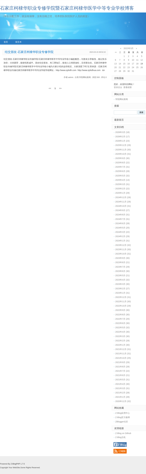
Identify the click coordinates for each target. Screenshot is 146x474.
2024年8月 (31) (122, 214)
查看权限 (127, 87)
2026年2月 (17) (122, 136)
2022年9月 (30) (122, 310)
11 (137, 60)
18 (137, 63)
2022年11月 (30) (123, 301)
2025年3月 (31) (122, 184)
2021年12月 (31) (123, 349)
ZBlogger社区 (121, 421)
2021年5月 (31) (122, 379)
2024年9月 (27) (122, 210)
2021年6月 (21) (122, 375)
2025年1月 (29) (122, 193)
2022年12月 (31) (123, 297)
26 (141, 67)
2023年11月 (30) (123, 249)
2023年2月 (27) (122, 288)
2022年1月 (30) (122, 345)
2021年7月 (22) (122, 371)
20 (115, 67)
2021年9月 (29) (122, 362)
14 (120, 63)
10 (133, 60)
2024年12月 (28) (123, 197)
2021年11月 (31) (123, 353)
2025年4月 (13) (122, 180)
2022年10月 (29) (123, 306)
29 (124, 71)
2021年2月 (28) (122, 392)
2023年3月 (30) (122, 284)
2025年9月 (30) (122, 158)
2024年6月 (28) (122, 223)
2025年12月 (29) (123, 145)
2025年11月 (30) (123, 149)
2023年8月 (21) (122, 262)
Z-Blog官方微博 (122, 417)
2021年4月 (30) (122, 384)
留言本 (18, 42)
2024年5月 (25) (122, 228)
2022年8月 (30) (122, 314)
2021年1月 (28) (122, 397)
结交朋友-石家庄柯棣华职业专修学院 (29, 52)
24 (133, 67)
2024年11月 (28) (123, 201)
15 (124, 63)
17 (133, 63)
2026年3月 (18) (122, 132)
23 (128, 67)
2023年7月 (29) (122, 267)
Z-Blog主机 (120, 437)
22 (124, 67)
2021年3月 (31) (122, 388)
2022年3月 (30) (122, 336)
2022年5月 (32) (122, 327)
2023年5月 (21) (122, 275)
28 (120, 71)
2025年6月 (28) (122, 171)
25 (137, 67)
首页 (6, 42)
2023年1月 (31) (122, 293)
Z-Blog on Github (123, 433)
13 (115, 63)
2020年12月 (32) (123, 401)
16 (128, 63)
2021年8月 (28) (122, 366)
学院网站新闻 (121, 99)
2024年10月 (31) (123, 206)
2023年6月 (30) (122, 271)
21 (120, 67)
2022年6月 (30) (122, 323)
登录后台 (118, 87)
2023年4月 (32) (122, 280)
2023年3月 (128, 48)
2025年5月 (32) (122, 175)
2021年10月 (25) (123, 358)
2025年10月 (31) (123, 154)
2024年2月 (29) (122, 236)
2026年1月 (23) (122, 141)
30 (128, 71)
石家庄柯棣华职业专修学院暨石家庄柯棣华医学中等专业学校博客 (67, 8)
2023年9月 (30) (122, 258)
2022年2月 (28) (122, 340)
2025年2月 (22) (122, 188)
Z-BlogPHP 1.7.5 (18, 464)
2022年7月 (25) (122, 319)
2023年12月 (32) (123, 245)
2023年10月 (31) (123, 254)
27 (115, 71)
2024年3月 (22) (122, 232)
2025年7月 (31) (122, 167)
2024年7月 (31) (122, 219)
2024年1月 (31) (122, 240)
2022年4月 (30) (122, 332)
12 (141, 60)
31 (133, 71)
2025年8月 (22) (122, 162)
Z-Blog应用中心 (122, 413)
